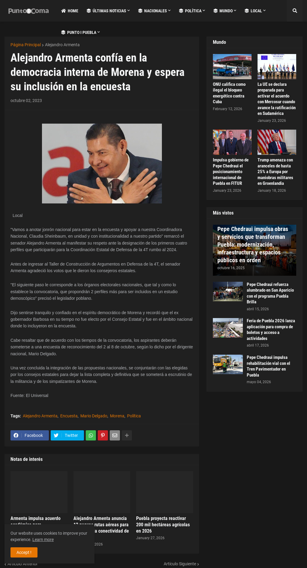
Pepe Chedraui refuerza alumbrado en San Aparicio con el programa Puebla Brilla (270, 293)
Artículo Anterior (22, 563)
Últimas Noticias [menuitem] (106, 10)
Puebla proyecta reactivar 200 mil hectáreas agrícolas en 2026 (163, 524)
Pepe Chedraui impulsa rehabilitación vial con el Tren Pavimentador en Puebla (268, 366)
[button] (295, 11)
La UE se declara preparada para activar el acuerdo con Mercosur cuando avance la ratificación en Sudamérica (277, 99)
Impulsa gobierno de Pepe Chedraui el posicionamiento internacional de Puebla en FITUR (231, 171)
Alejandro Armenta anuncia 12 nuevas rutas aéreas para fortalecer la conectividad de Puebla (101, 527)
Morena (117, 416)
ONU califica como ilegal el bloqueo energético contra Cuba (229, 93)
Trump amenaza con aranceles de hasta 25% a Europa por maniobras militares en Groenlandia (275, 171)
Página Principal (25, 45)
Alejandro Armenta (62, 45)
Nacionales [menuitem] (152, 10)
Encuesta (69, 416)
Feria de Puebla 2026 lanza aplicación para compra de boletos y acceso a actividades (271, 329)
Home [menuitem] (69, 10)
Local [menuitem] (253, 10)
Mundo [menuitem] (223, 10)
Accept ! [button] (23, 552)
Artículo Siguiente (180, 563)
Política (134, 416)
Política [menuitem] (190, 10)
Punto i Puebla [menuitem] (78, 32)
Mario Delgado (93, 416)
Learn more (43, 539)
